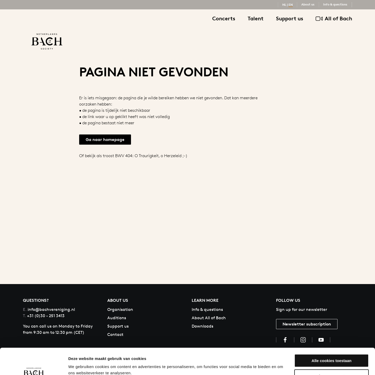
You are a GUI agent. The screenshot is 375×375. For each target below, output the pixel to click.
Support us (289, 18)
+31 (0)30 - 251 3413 (44, 315)
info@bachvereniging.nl (49, 309)
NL (284, 5)
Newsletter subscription (307, 324)
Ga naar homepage (105, 139)
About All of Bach (209, 317)
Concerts (223, 18)
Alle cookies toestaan (331, 338)
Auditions (116, 317)
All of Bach (334, 18)
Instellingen (79, 364)
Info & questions (335, 4)
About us (308, 4)
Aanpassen (331, 353)
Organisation (120, 309)
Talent (256, 18)
